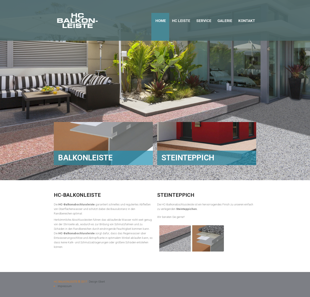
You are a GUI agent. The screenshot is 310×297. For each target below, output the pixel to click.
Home (160, 21)
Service (203, 21)
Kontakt (246, 21)
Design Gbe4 (97, 281)
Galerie (224, 21)
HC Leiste (181, 21)
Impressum (65, 286)
